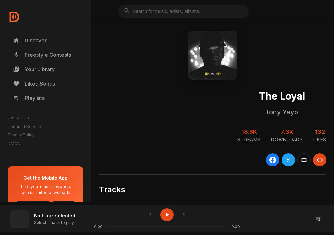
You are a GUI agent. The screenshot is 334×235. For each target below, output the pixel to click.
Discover (30, 40)
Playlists (29, 98)
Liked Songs (34, 83)
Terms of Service (24, 126)
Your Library (34, 69)
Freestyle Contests (42, 55)
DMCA (14, 143)
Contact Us (18, 118)
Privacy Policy (21, 135)
